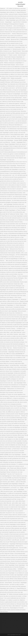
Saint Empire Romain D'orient (13, 621)
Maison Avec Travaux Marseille (17, 625)
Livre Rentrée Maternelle (12, 619)
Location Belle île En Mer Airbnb (16, 628)
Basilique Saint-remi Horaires (9, 617)
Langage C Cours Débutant (8, 626)
